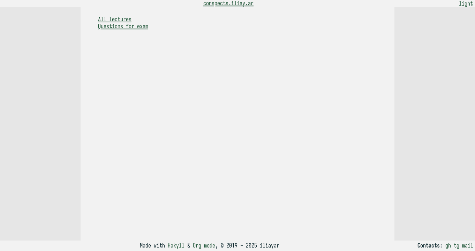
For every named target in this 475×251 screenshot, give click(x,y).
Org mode (204, 245)
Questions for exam (123, 26)
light (466, 3)
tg (456, 245)
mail (467, 245)
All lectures (114, 19)
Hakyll (176, 245)
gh (448, 245)
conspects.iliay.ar (228, 3)
